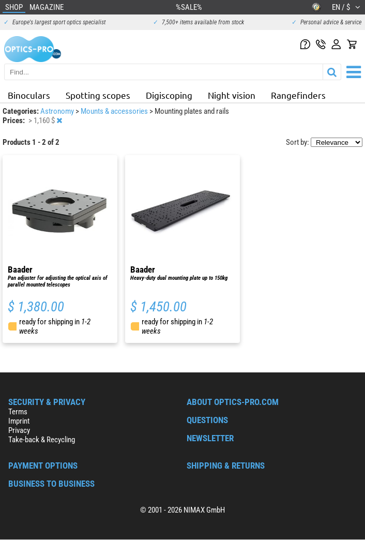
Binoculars (29, 94)
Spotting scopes (98, 94)
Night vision (231, 94)
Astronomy (57, 111)
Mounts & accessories (115, 111)
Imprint (18, 421)
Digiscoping (169, 94)
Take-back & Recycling (41, 439)
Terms (17, 411)
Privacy (19, 430)
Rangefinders (298, 94)
